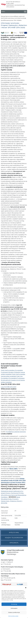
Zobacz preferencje (14, 612)
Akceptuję (14, 604)
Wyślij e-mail (18, 533)
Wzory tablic (13, 468)
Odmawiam (14, 608)
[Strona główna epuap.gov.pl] (21, 584)
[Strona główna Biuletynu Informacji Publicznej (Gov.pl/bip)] (8, 584)
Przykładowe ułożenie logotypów (16, 431)
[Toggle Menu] (25, 11)
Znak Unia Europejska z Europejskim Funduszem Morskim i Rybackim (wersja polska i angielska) (13, 372)
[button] (26, 587)
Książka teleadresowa (14, 537)
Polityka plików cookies (13, 615)
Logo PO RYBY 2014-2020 (8, 387)
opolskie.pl (14, 543)
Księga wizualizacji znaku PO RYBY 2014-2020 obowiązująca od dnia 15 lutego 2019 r (13, 480)
